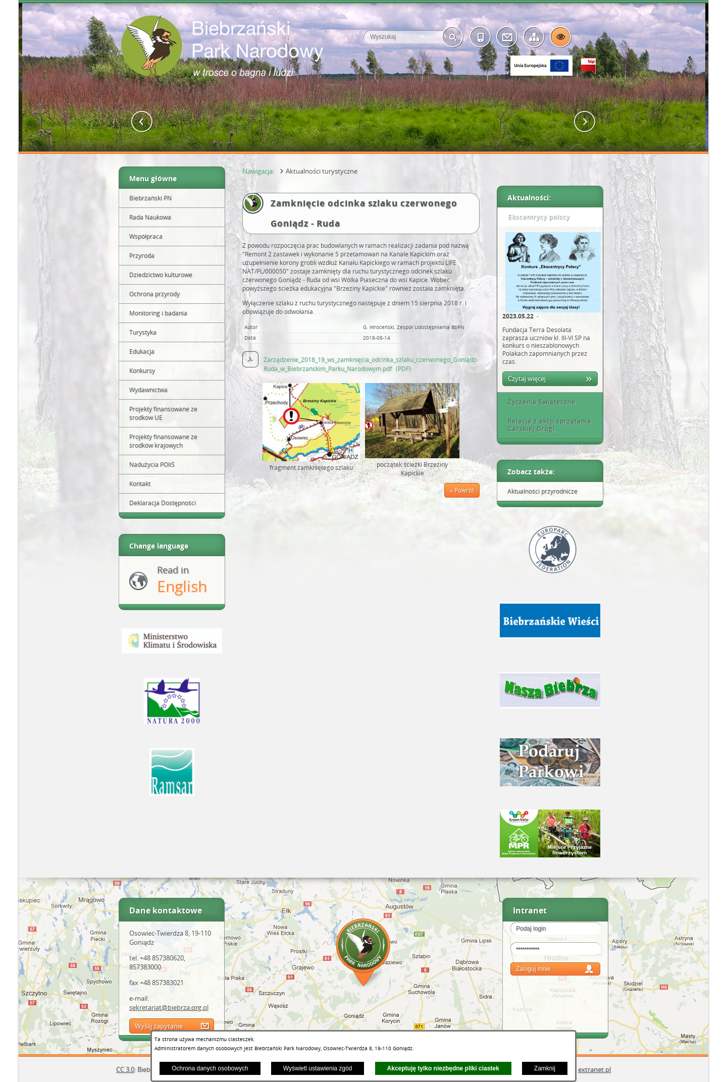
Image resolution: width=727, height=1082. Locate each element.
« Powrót (462, 490)
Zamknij (544, 1068)
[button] (142, 122)
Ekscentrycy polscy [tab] (535, 216)
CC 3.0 (125, 1069)
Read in (182, 580)
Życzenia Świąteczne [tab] (538, 402)
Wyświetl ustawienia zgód (317, 1068)
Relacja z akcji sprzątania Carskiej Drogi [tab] (546, 425)
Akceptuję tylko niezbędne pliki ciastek (443, 1068)
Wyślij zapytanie (159, 1026)
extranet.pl (594, 1069)
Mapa (363, 954)
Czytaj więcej (527, 378)
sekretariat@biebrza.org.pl (169, 1007)
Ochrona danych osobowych (210, 1068)
